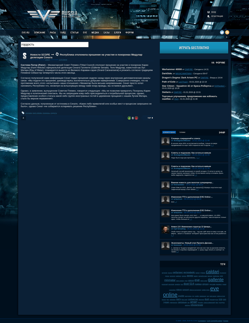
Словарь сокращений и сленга (185, 138)
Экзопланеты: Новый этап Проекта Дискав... (192, 243)
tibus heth (184, 299)
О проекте (202, 321)
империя (201, 299)
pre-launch (223, 273)
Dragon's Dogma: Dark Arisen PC (180, 77)
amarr (193, 302)
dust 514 (189, 283)
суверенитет (173, 302)
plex (168, 299)
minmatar (29, 113)
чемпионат (202, 296)
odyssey (205, 284)
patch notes (203, 280)
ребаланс (178, 272)
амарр (196, 276)
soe (208, 296)
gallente (216, 279)
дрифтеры (216, 276)
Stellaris (166, 92)
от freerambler (177, 185)
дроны (167, 276)
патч (178, 299)
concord (185, 290)
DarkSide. (167, 73)
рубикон (202, 273)
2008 (221, 276)
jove (182, 284)
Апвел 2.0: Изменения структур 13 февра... (191, 227)
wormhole (171, 284)
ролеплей (165, 284)
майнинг (178, 276)
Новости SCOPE (40, 54)
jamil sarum (213, 296)
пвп (188, 302)
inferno (179, 290)
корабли (177, 284)
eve (197, 280)
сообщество (193, 299)
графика (198, 284)
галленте (173, 276)
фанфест (219, 284)
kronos (164, 299)
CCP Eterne (63, 60)
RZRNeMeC (219, 86)
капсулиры (188, 296)
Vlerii (176, 99)
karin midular (37, 113)
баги (216, 302)
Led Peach (183, 82)
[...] (212, 145)
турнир (166, 302)
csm (224, 299)
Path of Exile (169, 81)
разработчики (203, 276)
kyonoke (200, 302)
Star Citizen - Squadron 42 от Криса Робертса (186, 86)
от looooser (176, 245)
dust (207, 299)
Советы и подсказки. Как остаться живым (191, 153)
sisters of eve (221, 296)
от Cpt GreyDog (178, 229)
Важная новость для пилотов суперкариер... (192, 182)
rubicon (191, 280)
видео (190, 275)
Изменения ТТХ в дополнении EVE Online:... (192, 197)
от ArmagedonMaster (181, 140)
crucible (181, 296)
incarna (170, 273)
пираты (184, 276)
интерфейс (189, 272)
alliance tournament (195, 290)
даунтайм (212, 284)
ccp (220, 299)
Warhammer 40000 (172, 69)
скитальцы (182, 302)
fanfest (198, 273)
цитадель (222, 302)
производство (214, 299)
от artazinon (176, 199)
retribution (173, 299)
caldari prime (206, 290)
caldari (212, 271)
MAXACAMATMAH (184, 73)
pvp (193, 296)
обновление (197, 305)
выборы (187, 305)
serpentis (164, 273)
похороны (46, 113)
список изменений (209, 302)
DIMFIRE (189, 69)
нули (186, 280)
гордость (54, 113)
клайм (197, 296)
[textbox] (55, 44)
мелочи (210, 276)
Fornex (225, 321)
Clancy (47, 60)
